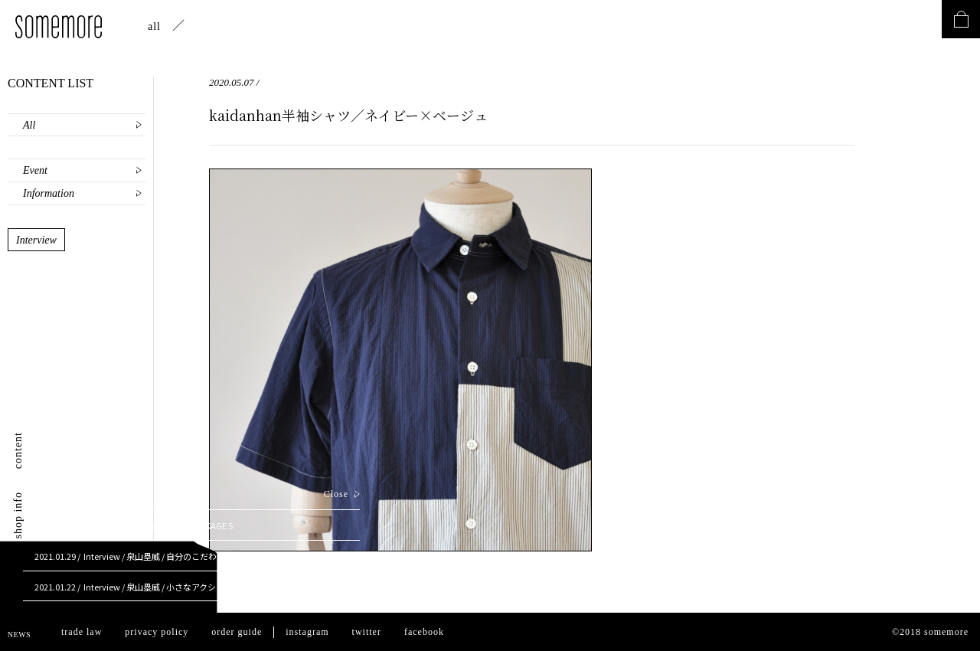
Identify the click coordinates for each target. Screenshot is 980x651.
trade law (81, 631)
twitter (366, 631)
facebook (424, 631)
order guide (236, 631)
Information (48, 193)
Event (35, 170)
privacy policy (156, 631)
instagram (307, 631)
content (18, 450)
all (154, 26)
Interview (36, 240)
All (29, 125)
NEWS (19, 634)
